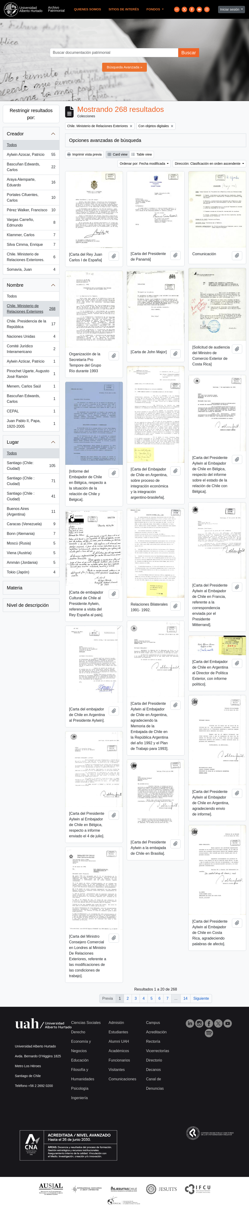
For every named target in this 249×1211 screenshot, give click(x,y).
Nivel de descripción (28, 605)
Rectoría (153, 1041)
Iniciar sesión (230, 9)
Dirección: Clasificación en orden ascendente (208, 163)
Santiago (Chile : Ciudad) (31, 481)
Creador (15, 133)
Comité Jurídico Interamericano (31, 349)
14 (185, 998)
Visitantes (116, 1070)
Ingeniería (79, 1098)
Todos (12, 145)
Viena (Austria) (31, 554)
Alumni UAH (118, 1041)
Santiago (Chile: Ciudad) (31, 465)
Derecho (78, 1032)
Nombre (15, 285)
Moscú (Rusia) (31, 544)
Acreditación (156, 1032)
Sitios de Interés (123, 9)
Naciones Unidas (31, 337)
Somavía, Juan (31, 270)
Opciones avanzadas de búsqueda (105, 140)
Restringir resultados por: (31, 114)
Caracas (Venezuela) (31, 525)
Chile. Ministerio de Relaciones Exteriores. (31, 257)
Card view (117, 154)
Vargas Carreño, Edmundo (31, 222)
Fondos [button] (153, 9)
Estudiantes (118, 1032)
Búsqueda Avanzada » (124, 67)
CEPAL (31, 412)
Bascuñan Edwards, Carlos (31, 167)
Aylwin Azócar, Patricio (31, 362)
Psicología (80, 1088)
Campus (153, 1023)
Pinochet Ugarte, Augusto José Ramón (31, 374)
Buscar (188, 52)
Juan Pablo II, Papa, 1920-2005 (31, 423)
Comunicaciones (122, 1079)
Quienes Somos (87, 9)
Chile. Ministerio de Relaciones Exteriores (31, 309)
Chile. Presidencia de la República (31, 324)
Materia (14, 587)
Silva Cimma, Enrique (31, 245)
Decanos (153, 1070)
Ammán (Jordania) (31, 563)
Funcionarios (119, 1060)
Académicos (118, 1051)
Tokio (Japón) (31, 573)
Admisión (116, 1023)
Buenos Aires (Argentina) (31, 511)
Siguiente (201, 998)
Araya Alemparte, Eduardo (31, 182)
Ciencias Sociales (86, 1023)
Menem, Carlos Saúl (31, 387)
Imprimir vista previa (84, 154)
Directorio (154, 1060)
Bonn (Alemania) (31, 534)
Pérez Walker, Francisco (31, 211)
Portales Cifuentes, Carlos (31, 197)
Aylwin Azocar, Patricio (31, 155)
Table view (141, 154)
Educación (80, 1060)
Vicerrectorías (157, 1051)
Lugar (13, 442)
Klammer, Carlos (31, 236)
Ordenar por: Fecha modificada (143, 163)
